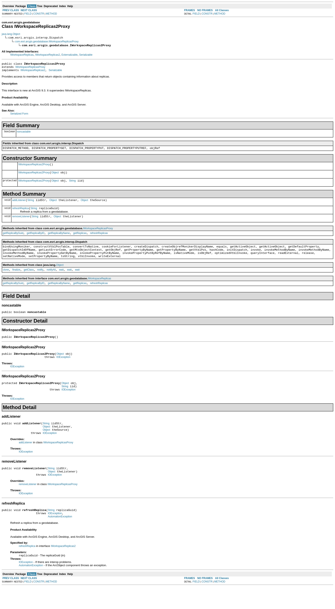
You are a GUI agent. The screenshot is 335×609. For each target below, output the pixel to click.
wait (61, 279)
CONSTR (38, 13)
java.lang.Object (11, 34)
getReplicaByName (59, 240)
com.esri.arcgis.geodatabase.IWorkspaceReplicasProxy (47, 41)
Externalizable (70, 54)
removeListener (21, 222)
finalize (16, 279)
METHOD (51, 13)
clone (6, 279)
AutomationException (60, 538)
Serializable (86, 54)
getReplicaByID (35, 240)
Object (55, 176)
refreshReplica (20, 214)
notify (40, 279)
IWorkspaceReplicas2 (47, 54)
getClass (29, 279)
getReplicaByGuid (13, 240)
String (72, 185)
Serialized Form (19, 115)
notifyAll (51, 279)
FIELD (28, 13)
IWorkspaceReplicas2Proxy (34, 167)
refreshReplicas (99, 240)
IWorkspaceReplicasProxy (30, 68)
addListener (19, 205)
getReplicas (80, 240)
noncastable (24, 133)
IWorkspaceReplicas (22, 54)
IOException (63, 370)
